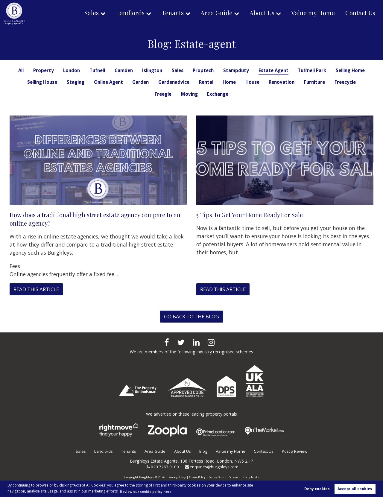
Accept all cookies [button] (355, 488)
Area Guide (213, 13)
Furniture (132, 94)
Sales (84, 13)
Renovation (340, 82)
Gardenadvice (226, 82)
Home (285, 82)
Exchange (250, 94)
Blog (202, 451)
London (85, 70)
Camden (141, 70)
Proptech (224, 70)
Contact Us (359, 13)
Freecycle (164, 94)
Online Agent (158, 82)
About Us (258, 13)
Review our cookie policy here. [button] (149, 490)
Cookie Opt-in (217, 477)
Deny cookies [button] (317, 488)
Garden (191, 82)
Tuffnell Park (337, 70)
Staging (122, 82)
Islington (171, 70)
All (33, 70)
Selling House (87, 82)
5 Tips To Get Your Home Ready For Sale (252, 214)
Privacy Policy (175, 477)
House (309, 82)
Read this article (38, 289)
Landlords (124, 13)
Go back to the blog (191, 316)
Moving (221, 94)
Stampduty (257, 70)
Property (56, 70)
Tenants (168, 13)
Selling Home (45, 82)
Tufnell (112, 70)
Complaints (253, 477)
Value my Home (311, 13)
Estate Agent (296, 70)
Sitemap (235, 477)
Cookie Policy (196, 477)
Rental (260, 82)
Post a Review (298, 451)
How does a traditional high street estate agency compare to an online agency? (96, 218)
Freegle (194, 94)
